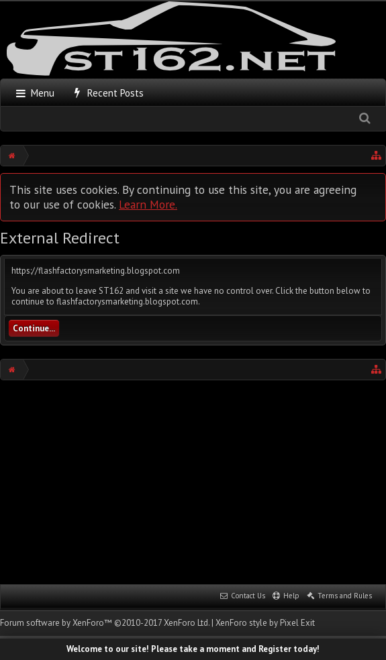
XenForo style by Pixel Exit (265, 622)
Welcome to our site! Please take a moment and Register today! (193, 649)
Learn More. (148, 204)
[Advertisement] (193, 481)
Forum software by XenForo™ (104, 622)
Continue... (34, 328)
